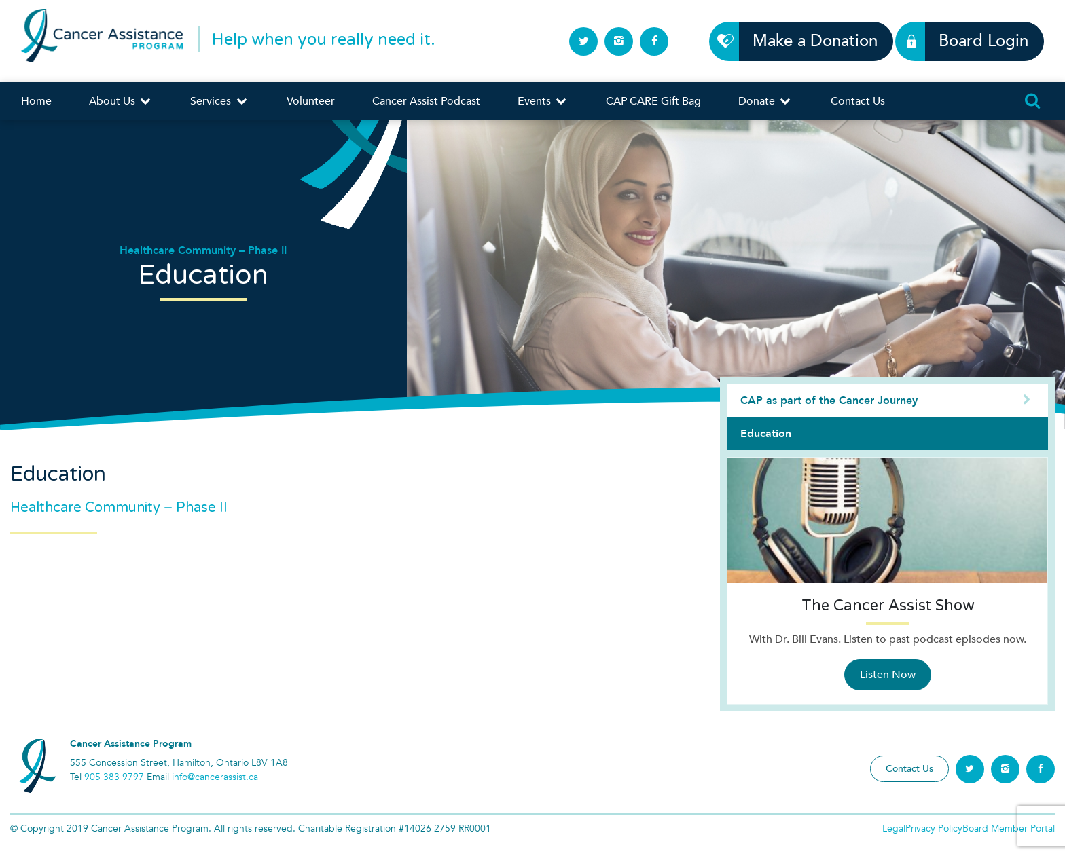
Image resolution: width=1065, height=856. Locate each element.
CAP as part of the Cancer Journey (887, 400)
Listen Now (888, 674)
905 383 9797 (114, 776)
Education (765, 433)
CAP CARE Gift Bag (653, 101)
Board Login (975, 41)
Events (543, 101)
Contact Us (858, 101)
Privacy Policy (933, 828)
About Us (121, 101)
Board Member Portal (1008, 828)
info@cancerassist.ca (215, 776)
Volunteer (311, 101)
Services (219, 101)
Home (36, 101)
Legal (893, 828)
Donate (765, 101)
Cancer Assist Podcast (426, 101)
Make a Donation (807, 41)
